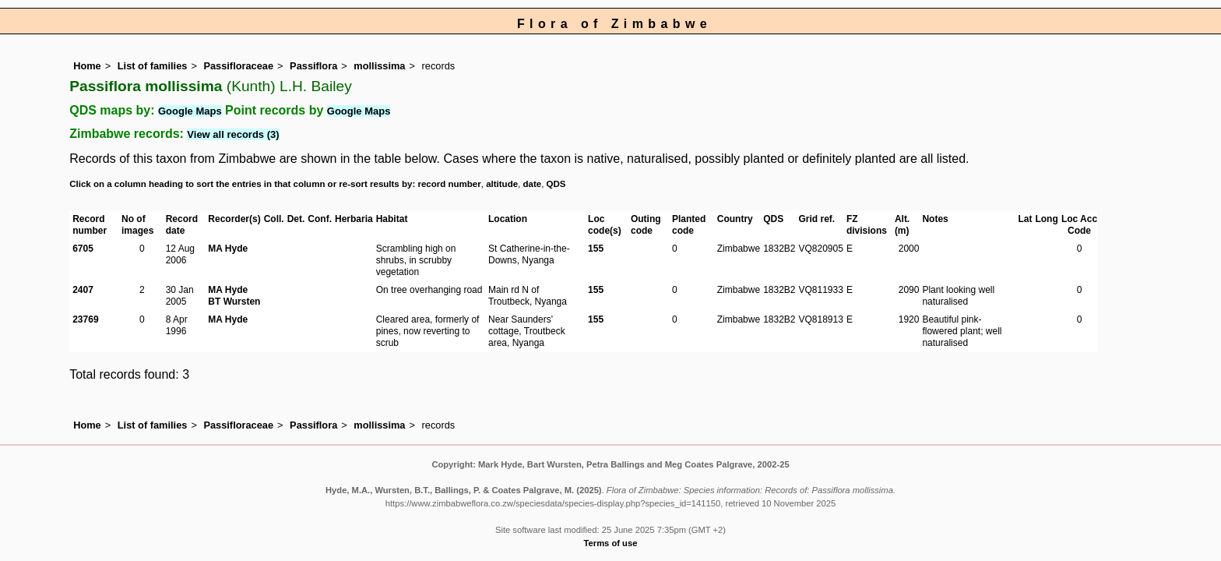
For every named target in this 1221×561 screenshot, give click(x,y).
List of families (153, 66)
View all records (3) (233, 134)
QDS (556, 184)
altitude (502, 184)
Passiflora (313, 66)
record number (448, 184)
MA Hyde (228, 248)
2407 (82, 289)
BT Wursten (234, 301)
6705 (82, 248)
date (532, 184)
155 (595, 248)
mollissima (379, 66)
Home (87, 66)
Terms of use (611, 543)
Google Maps (190, 111)
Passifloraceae (238, 66)
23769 (85, 319)
